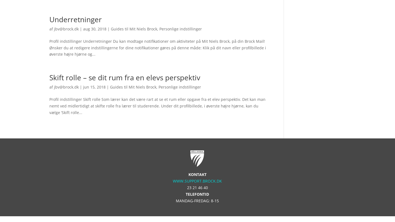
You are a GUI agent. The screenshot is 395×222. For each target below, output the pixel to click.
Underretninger (75, 19)
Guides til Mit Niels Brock (134, 29)
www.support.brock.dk (197, 181)
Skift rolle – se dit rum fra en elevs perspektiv (124, 77)
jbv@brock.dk (66, 29)
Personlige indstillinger (180, 29)
